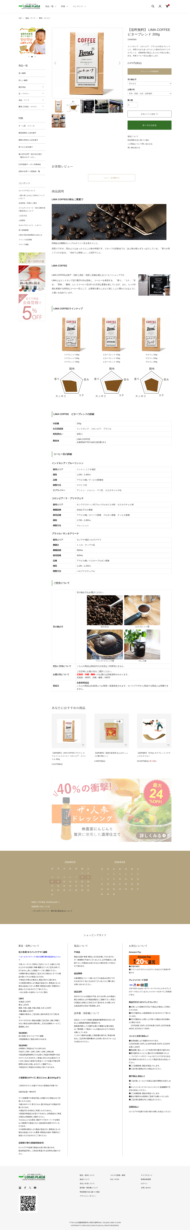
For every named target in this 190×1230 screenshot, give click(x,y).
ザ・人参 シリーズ (27, 126)
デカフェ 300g (151, 362)
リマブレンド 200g (71, 358)
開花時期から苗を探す (27, 133)
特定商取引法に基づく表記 (138, 140)
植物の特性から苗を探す (28, 140)
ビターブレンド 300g (111, 362)
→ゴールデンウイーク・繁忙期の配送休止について (51, 911)
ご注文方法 (23, 216)
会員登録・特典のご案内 (28, 203)
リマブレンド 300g (71, 362)
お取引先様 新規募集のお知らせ (30, 235)
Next (119, 63)
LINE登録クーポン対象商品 (30, 164)
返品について (133, 136)
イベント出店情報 (25, 240)
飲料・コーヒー (45, 18)
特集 (63, 6)
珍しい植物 (23, 80)
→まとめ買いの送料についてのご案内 (33, 992)
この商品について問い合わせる (140, 144)
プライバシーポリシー (88, 1196)
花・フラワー (24, 93)
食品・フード (30, 18)
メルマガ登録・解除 (117, 1175)
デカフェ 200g (151, 358)
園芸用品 (22, 87)
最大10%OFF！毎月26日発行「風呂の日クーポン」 (30, 156)
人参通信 (22, 220)
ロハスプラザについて (27, 191)
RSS (111, 1179)
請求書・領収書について (89, 1187)
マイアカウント (146, 1175)
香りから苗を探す (26, 147)
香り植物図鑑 (24, 230)
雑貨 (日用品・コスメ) (27, 106)
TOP (20, 18)
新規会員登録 (146, 1179)
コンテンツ (78, 6)
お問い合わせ (146, 1187)
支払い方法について (87, 1183)
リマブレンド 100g (71, 355)
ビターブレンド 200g (111, 358)
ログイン (144, 1183)
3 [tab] (35, 56)
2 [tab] (32, 56)
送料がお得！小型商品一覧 (29, 171)
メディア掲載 (24, 244)
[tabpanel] (32, 40)
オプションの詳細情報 (149, 71)
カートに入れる (149, 125)
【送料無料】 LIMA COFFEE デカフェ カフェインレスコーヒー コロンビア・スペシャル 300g (69, 756)
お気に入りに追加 (149, 114)
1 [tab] (29, 56)
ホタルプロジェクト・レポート (30, 225)
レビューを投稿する (112, 177)
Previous (55, 63)
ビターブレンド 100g (111, 355)
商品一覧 (49, 6)
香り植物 (22, 73)
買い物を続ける (134, 148)
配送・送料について (87, 1175)
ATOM (117, 1179)
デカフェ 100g (151, 355)
